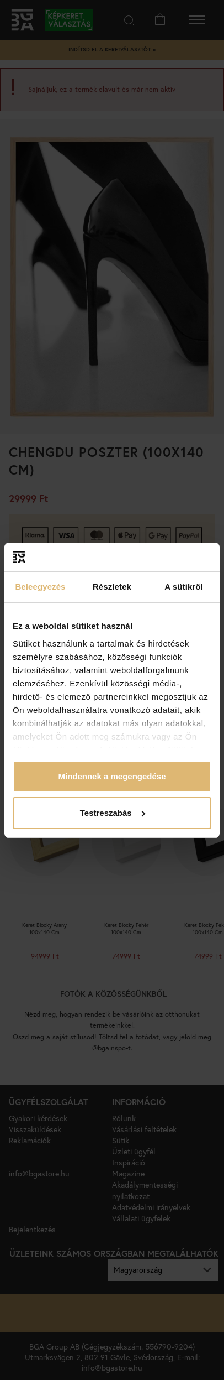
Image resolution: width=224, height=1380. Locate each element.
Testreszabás (112, 812)
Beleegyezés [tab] (40, 586)
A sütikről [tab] (183, 586)
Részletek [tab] (112, 586)
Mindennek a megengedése (112, 776)
